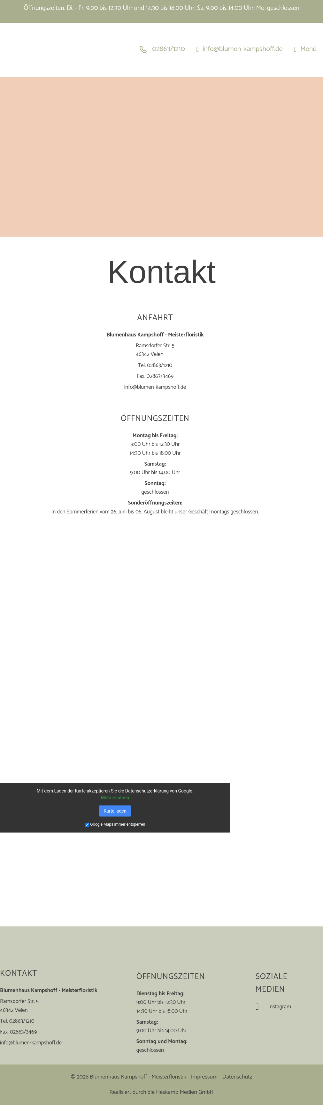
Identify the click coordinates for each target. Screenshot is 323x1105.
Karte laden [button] (115, 810)
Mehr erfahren (115, 797)
